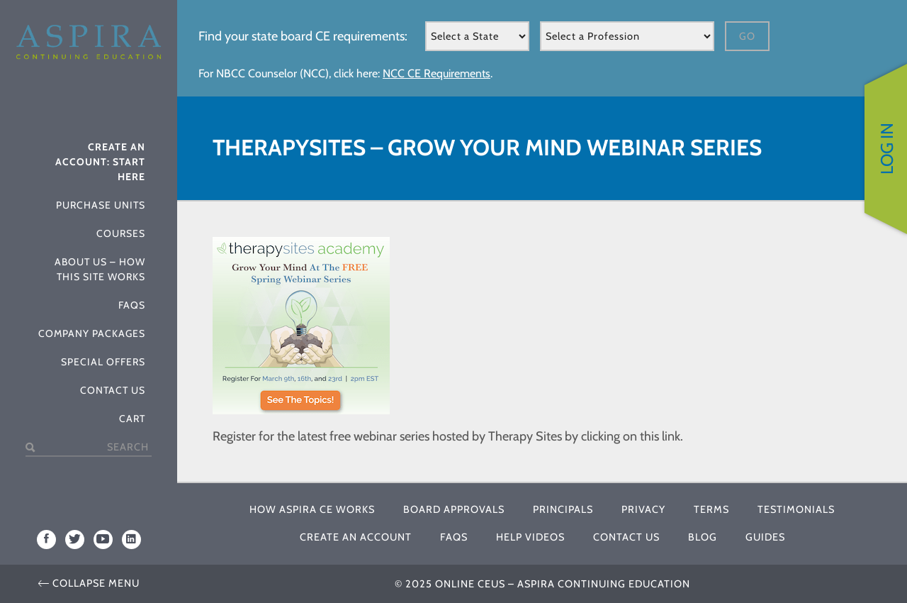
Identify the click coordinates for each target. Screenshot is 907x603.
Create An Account (356, 537)
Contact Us (112, 390)
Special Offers (103, 361)
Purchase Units (100, 205)
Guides (765, 537)
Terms (711, 509)
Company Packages (91, 333)
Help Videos (530, 537)
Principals (563, 509)
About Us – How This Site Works (100, 269)
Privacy (643, 509)
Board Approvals (454, 509)
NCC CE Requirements (436, 73)
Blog (702, 537)
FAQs (131, 305)
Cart (132, 418)
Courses (120, 233)
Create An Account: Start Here (100, 161)
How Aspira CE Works (312, 509)
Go (747, 36)
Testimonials (796, 509)
